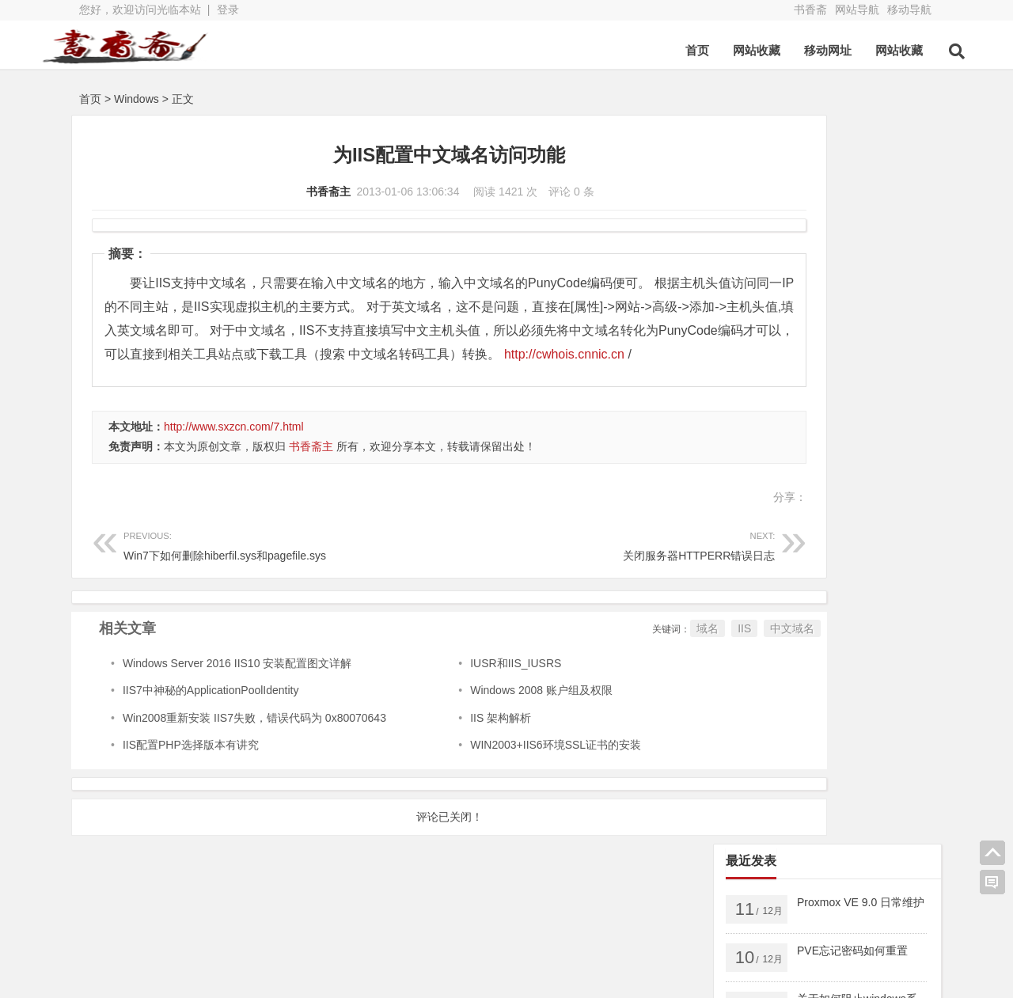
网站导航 (857, 9)
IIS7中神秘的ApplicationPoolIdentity (211, 714)
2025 (750, 533)
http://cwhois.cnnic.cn (374, 378)
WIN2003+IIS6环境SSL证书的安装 (497, 768)
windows (816, 509)
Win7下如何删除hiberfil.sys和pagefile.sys (255, 568)
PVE (749, 581)
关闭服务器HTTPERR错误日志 (520, 568)
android (881, 509)
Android (894, 605)
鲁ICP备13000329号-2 (310, 976)
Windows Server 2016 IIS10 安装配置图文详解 (237, 687)
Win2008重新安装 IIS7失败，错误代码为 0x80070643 (254, 741)
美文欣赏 (760, 605)
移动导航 (909, 9)
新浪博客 (396, 948)
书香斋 (810, 9)
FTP (748, 678)
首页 (660, 50)
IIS (621, 652)
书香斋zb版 (276, 926)
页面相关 (829, 605)
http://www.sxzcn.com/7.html (234, 450)
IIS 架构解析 (442, 741)
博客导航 (396, 926)
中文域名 (669, 652)
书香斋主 (267, 191)
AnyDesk (817, 654)
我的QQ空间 (855, 922)
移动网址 (790, 50)
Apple (752, 630)
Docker (851, 533)
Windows (136, 99)
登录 (228, 9)
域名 (585, 652)
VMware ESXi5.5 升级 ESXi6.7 (814, 557)
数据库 (870, 581)
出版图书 (806, 581)
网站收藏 (719, 50)
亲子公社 (522, 926)
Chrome (884, 654)
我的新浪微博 (854, 966)
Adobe (754, 654)
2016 (854, 630)
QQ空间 (141, 948)
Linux (804, 630)
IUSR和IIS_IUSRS (457, 687)
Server (754, 509)
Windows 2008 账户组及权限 (483, 714)
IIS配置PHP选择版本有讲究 (191, 768)
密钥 (798, 533)
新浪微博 (270, 948)
